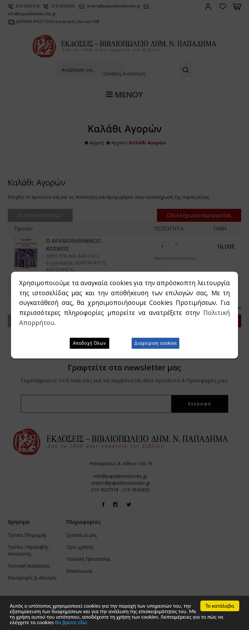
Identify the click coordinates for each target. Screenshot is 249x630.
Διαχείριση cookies (155, 343)
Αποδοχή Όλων (89, 343)
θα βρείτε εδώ (71, 622)
